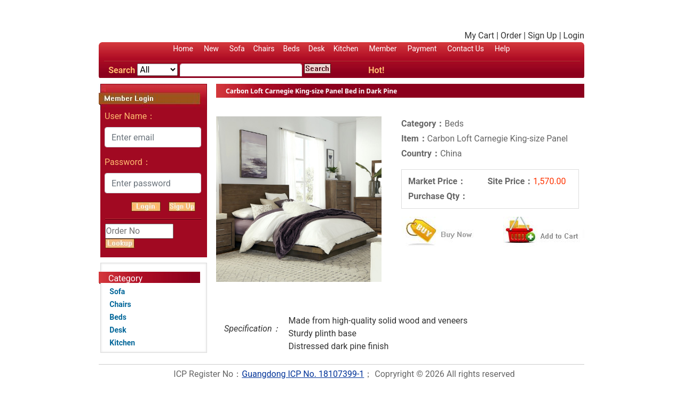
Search (121, 70)
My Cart (480, 35)
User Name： (130, 116)
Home (183, 48)
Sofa (237, 48)
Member (383, 48)
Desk (316, 48)
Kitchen (346, 48)
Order (511, 35)
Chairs (264, 48)
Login (573, 35)
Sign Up (542, 35)
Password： (128, 162)
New (211, 48)
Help (502, 48)
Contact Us (465, 48)
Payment (421, 48)
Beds (291, 48)
